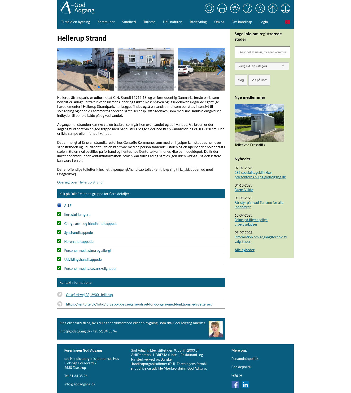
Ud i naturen (172, 22)
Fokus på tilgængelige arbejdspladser (251, 222)
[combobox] (262, 66)
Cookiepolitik (242, 367)
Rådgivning (198, 22)
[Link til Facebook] (236, 387)
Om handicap (242, 22)
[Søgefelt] (262, 52)
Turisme (149, 22)
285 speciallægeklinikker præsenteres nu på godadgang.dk (260, 174)
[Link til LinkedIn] (245, 387)
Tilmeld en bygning (75, 22)
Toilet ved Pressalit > (250, 145)
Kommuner (105, 22)
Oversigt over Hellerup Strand (79, 182)
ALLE (64, 205)
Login (264, 22)
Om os (219, 22)
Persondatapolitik (245, 358)
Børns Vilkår (244, 190)
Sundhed (129, 22)
